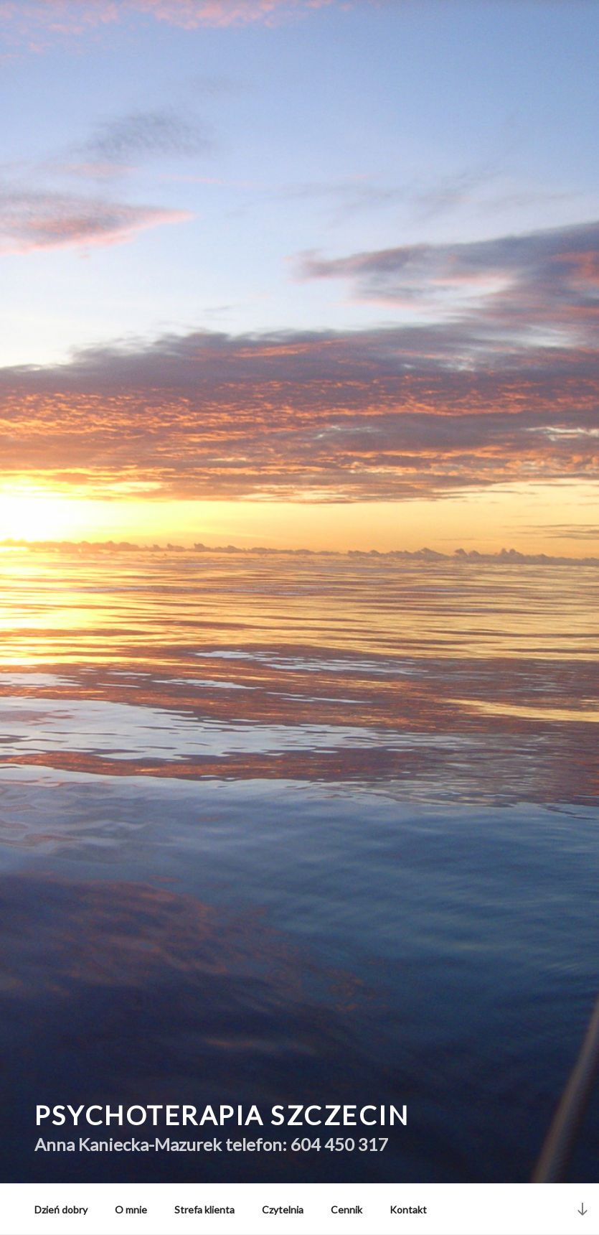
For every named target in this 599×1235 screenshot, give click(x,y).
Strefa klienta (204, 1209)
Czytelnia (282, 1209)
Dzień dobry (61, 1209)
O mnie (131, 1209)
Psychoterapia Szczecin (221, 1115)
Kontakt (408, 1209)
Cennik (346, 1209)
